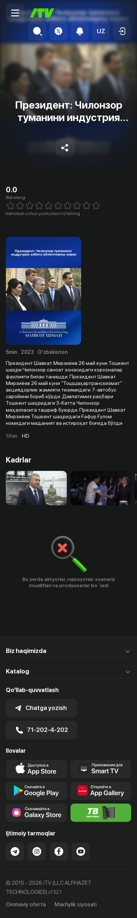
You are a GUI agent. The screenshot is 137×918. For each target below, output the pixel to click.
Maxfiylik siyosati (75, 904)
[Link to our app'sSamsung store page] (36, 813)
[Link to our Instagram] (37, 851)
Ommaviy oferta (26, 904)
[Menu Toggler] (15, 13)
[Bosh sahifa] (42, 13)
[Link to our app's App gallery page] (101, 791)
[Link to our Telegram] (15, 851)
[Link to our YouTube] (81, 851)
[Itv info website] (101, 813)
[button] (101, 31)
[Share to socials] (65, 148)
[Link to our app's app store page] (36, 769)
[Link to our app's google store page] (36, 791)
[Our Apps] (101, 769)
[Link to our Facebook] (59, 851)
